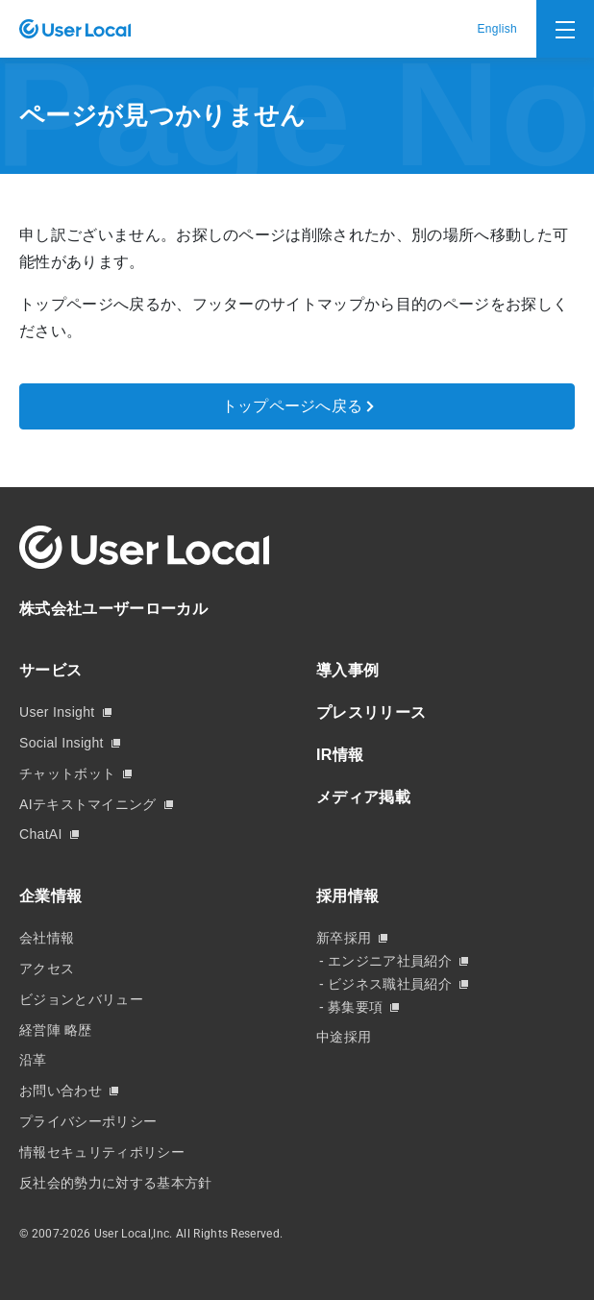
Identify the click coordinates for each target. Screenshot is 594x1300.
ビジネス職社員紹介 (390, 984)
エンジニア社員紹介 (390, 961)
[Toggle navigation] (565, 29)
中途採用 (343, 1036)
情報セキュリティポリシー (102, 1152)
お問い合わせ (60, 1090)
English (497, 29)
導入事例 (347, 670)
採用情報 (347, 896)
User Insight (57, 712)
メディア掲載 (363, 797)
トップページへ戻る (292, 406)
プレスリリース (371, 712)
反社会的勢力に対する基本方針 (115, 1182)
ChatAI (40, 834)
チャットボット (67, 773)
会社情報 (46, 937)
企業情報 (50, 896)
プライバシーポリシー (88, 1121)
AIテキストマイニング (88, 804)
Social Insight (61, 742)
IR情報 (339, 755)
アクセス (46, 968)
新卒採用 (343, 937)
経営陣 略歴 (55, 1030)
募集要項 (355, 1007)
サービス (50, 670)
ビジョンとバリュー (81, 999)
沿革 (33, 1059)
